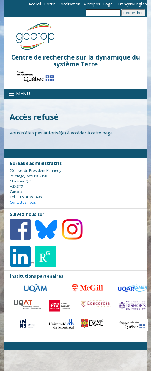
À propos (91, 4)
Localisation (69, 4)
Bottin (50, 4)
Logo (108, 4)
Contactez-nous (23, 202)
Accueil (35, 4)
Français (125, 4)
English (140, 4)
